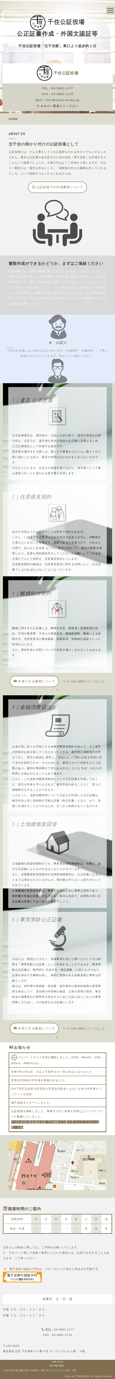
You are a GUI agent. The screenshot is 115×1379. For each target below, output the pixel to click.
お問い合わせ (57, 1362)
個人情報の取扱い (57, 1366)
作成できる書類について (34, 681)
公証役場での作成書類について (57, 187)
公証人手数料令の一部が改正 (55, 1071)
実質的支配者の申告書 (26, 1080)
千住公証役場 (66, 73)
